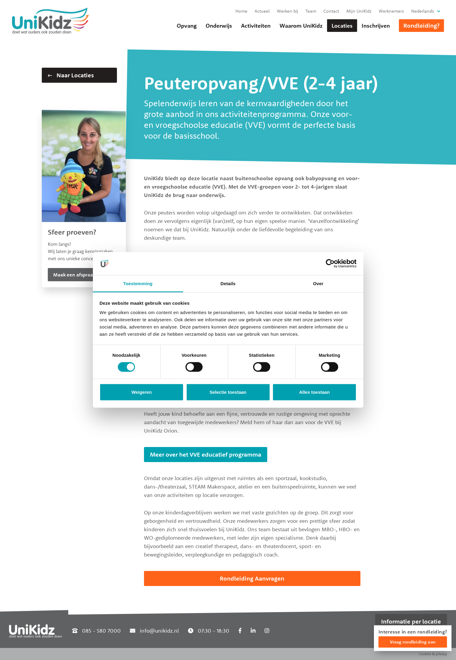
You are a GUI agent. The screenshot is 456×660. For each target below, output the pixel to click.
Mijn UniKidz (359, 11)
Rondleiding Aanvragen (252, 578)
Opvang (187, 25)
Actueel (262, 11)
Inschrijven (376, 25)
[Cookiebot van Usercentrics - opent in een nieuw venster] (330, 263)
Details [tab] (228, 283)
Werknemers (391, 11)
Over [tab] (318, 283)
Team (310, 11)
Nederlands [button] (422, 11)
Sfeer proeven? (72, 231)
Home (241, 11)
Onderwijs (219, 25)
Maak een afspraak (74, 275)
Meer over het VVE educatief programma (205, 454)
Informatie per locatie (411, 621)
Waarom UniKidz (301, 25)
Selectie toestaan (228, 392)
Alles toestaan (314, 392)
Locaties (342, 25)
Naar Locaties (71, 75)
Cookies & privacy (433, 654)
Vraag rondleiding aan (413, 642)
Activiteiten (256, 25)
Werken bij (287, 11)
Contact (331, 11)
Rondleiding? (421, 25)
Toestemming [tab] (138, 283)
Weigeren (141, 392)
